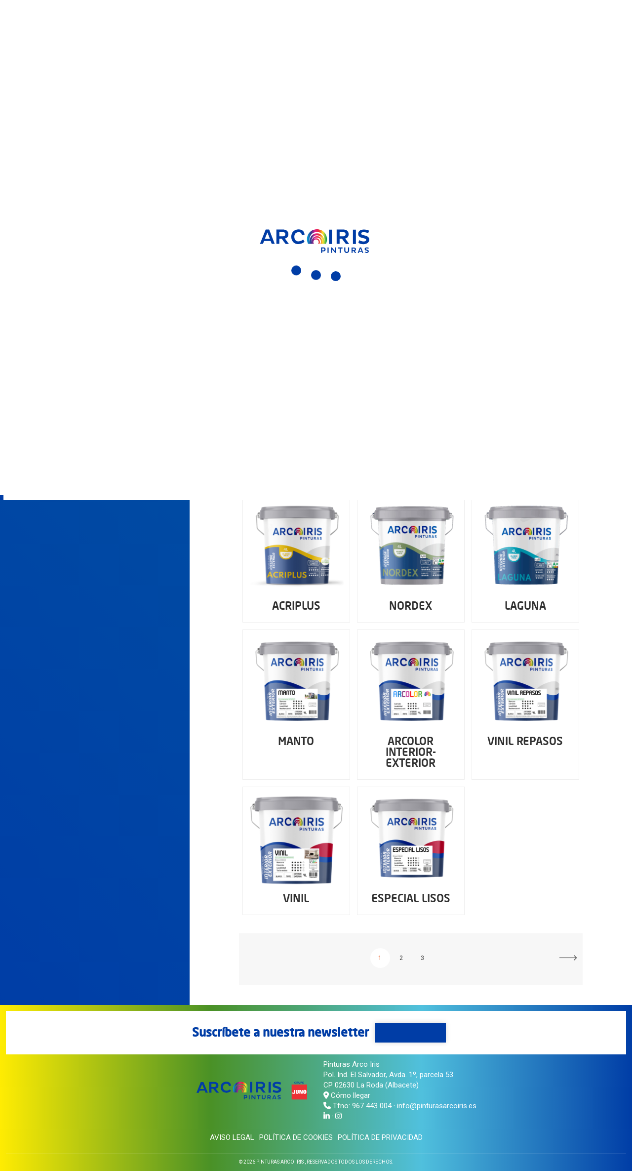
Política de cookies (296, 1137)
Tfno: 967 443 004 (362, 1105)
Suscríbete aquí (410, 1032)
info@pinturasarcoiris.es (436, 1105)
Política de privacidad (380, 1137)
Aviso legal (232, 1137)
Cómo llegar (346, 1095)
